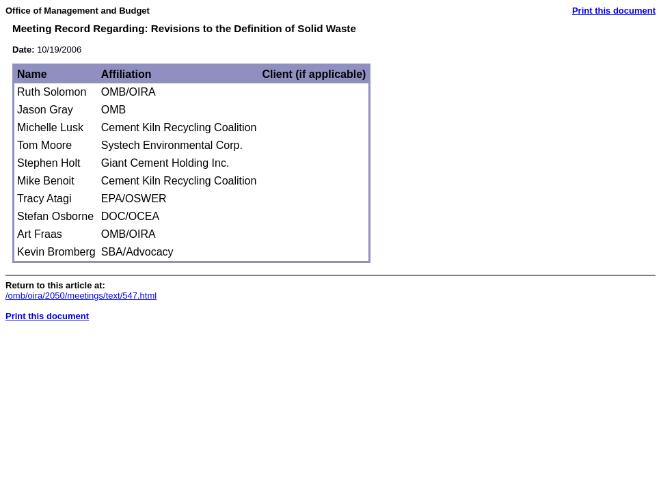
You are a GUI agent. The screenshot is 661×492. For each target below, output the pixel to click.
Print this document (614, 10)
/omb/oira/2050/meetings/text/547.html (81, 295)
